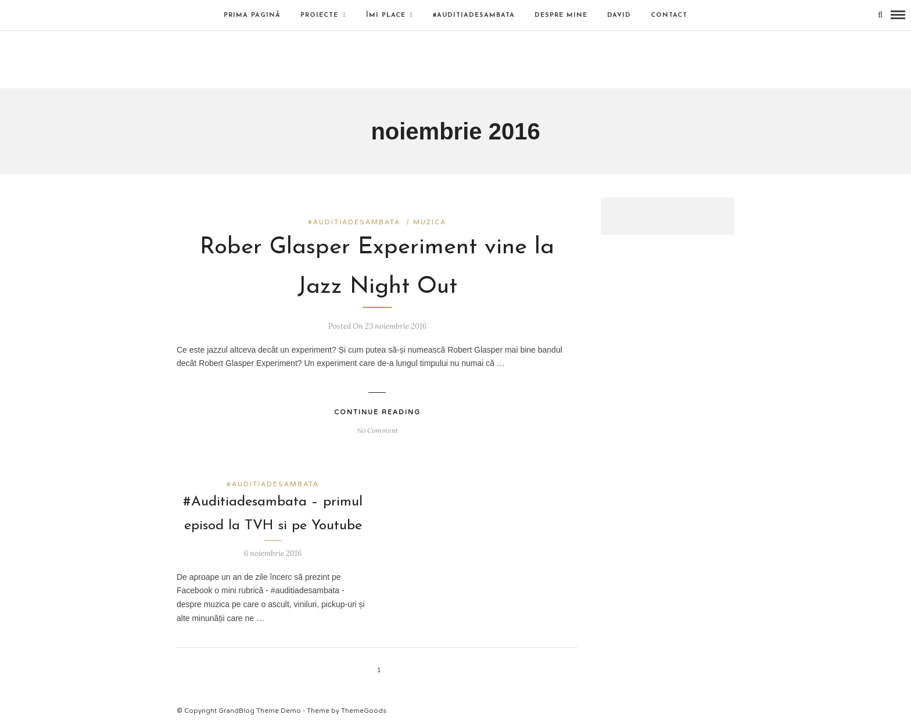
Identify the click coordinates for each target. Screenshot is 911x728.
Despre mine (561, 15)
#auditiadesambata (474, 15)
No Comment (377, 430)
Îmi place (386, 15)
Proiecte (319, 15)
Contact (669, 15)
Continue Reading (377, 412)
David (619, 15)
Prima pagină (252, 15)
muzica (429, 222)
